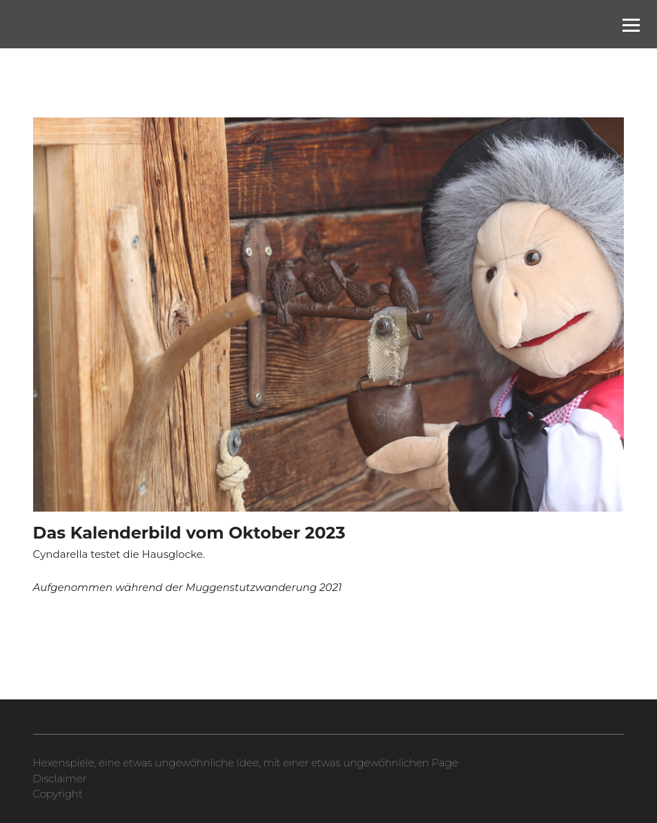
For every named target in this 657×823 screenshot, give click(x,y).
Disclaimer (60, 778)
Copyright (58, 793)
